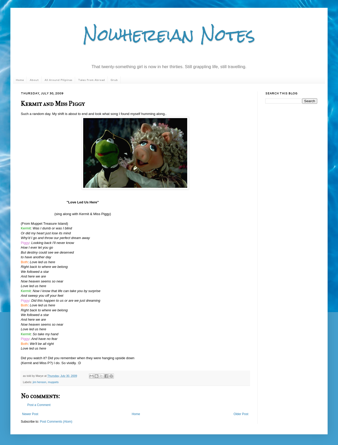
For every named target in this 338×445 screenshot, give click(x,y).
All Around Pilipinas (58, 80)
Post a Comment (38, 405)
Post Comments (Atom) (56, 421)
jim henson (39, 382)
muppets (53, 382)
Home (20, 80)
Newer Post (30, 414)
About (34, 80)
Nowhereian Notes (169, 34)
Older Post (240, 414)
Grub (114, 80)
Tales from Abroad (91, 80)
